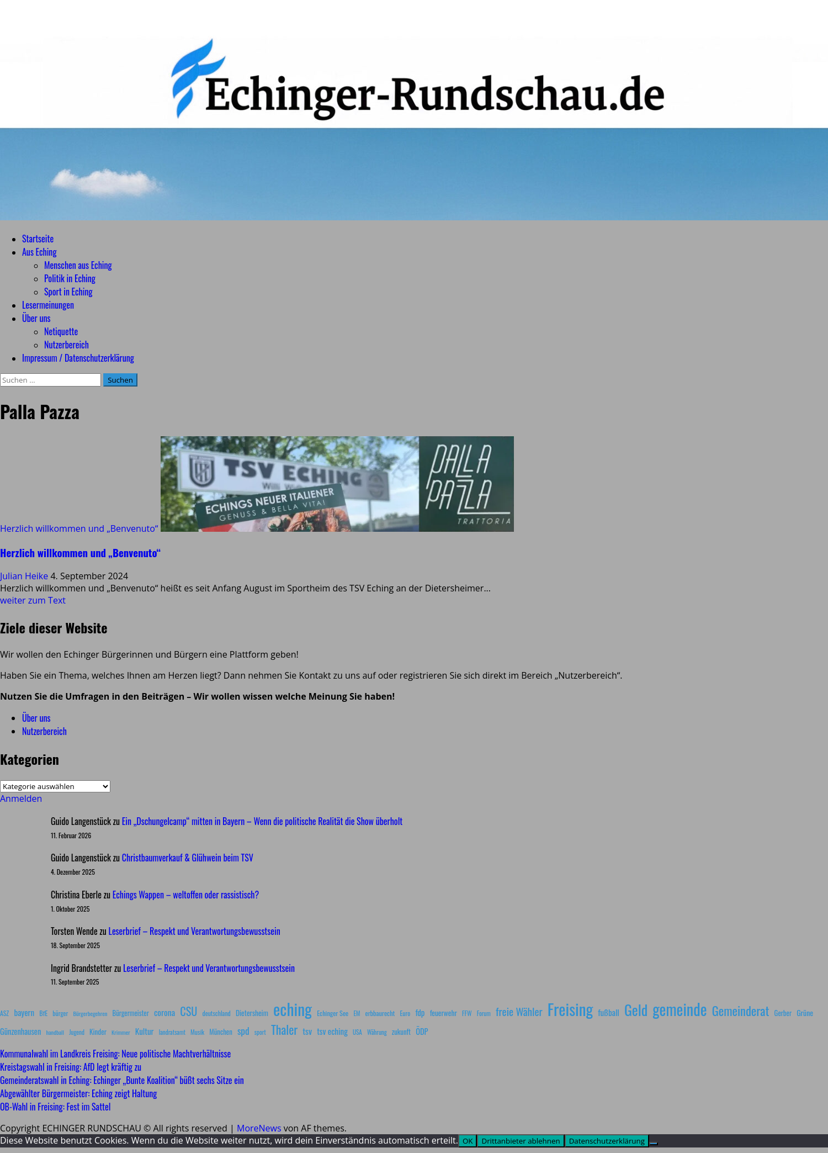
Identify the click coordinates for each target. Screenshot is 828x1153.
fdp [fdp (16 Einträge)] (419, 1012)
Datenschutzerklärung (607, 1141)
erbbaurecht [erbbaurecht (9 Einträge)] (380, 1013)
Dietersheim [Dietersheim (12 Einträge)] (252, 1012)
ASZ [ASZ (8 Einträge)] (4, 1013)
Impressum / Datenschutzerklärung (78, 357)
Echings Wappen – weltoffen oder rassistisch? (186, 894)
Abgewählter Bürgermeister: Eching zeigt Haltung (78, 1093)
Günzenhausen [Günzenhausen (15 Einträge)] (20, 1031)
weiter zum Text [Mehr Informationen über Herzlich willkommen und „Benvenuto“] (33, 600)
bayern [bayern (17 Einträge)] (24, 1012)
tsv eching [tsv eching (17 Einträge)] (332, 1031)
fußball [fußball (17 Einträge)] (608, 1012)
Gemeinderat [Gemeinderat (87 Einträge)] (740, 1010)
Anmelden (21, 798)
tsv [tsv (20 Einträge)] (307, 1031)
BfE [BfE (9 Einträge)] (43, 1013)
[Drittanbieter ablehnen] (653, 1143)
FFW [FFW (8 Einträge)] (467, 1013)
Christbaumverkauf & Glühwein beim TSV (187, 857)
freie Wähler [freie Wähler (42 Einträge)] (519, 1011)
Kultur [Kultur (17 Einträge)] (144, 1031)
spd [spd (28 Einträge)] (243, 1030)
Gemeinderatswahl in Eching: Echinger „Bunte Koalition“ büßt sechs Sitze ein (122, 1080)
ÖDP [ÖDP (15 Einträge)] (422, 1031)
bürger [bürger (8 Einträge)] (60, 1013)
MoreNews (259, 1128)
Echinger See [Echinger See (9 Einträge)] (332, 1013)
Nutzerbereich (66, 344)
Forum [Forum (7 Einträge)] (484, 1013)
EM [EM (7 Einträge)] (356, 1013)
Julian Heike (25, 576)
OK (468, 1141)
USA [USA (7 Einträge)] (357, 1032)
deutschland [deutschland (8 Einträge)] (217, 1013)
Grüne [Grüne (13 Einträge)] (805, 1012)
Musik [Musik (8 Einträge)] (197, 1031)
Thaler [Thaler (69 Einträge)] (284, 1029)
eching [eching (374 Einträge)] (292, 1008)
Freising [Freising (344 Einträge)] (570, 1008)
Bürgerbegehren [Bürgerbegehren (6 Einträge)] (90, 1013)
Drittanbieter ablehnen (520, 1141)
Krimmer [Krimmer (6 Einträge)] (121, 1032)
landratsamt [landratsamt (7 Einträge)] (172, 1032)
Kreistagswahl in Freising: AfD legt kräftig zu (70, 1066)
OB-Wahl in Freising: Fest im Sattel (55, 1106)
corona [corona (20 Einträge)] (164, 1012)
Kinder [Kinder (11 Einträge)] (98, 1031)
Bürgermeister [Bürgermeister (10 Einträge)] (130, 1013)
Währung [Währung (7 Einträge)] (377, 1032)
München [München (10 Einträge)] (220, 1032)
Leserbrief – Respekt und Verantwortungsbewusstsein (194, 931)
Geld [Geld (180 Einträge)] (635, 1009)
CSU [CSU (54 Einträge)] (188, 1011)
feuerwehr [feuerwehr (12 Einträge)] (443, 1012)
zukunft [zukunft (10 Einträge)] (401, 1032)
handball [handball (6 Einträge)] (55, 1032)
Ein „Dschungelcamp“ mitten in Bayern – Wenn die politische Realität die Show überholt (262, 821)
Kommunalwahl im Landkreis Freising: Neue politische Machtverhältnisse (115, 1053)
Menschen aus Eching (78, 265)
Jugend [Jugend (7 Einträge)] (76, 1032)
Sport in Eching (68, 291)
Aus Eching (39, 251)
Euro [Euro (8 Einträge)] (405, 1013)
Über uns (36, 318)
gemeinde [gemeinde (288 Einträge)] (679, 1008)
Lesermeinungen (48, 304)
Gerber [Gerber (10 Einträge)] (783, 1013)
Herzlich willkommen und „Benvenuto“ (79, 528)
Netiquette (61, 331)
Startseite (38, 238)
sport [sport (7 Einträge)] (260, 1032)
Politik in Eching (69, 278)
